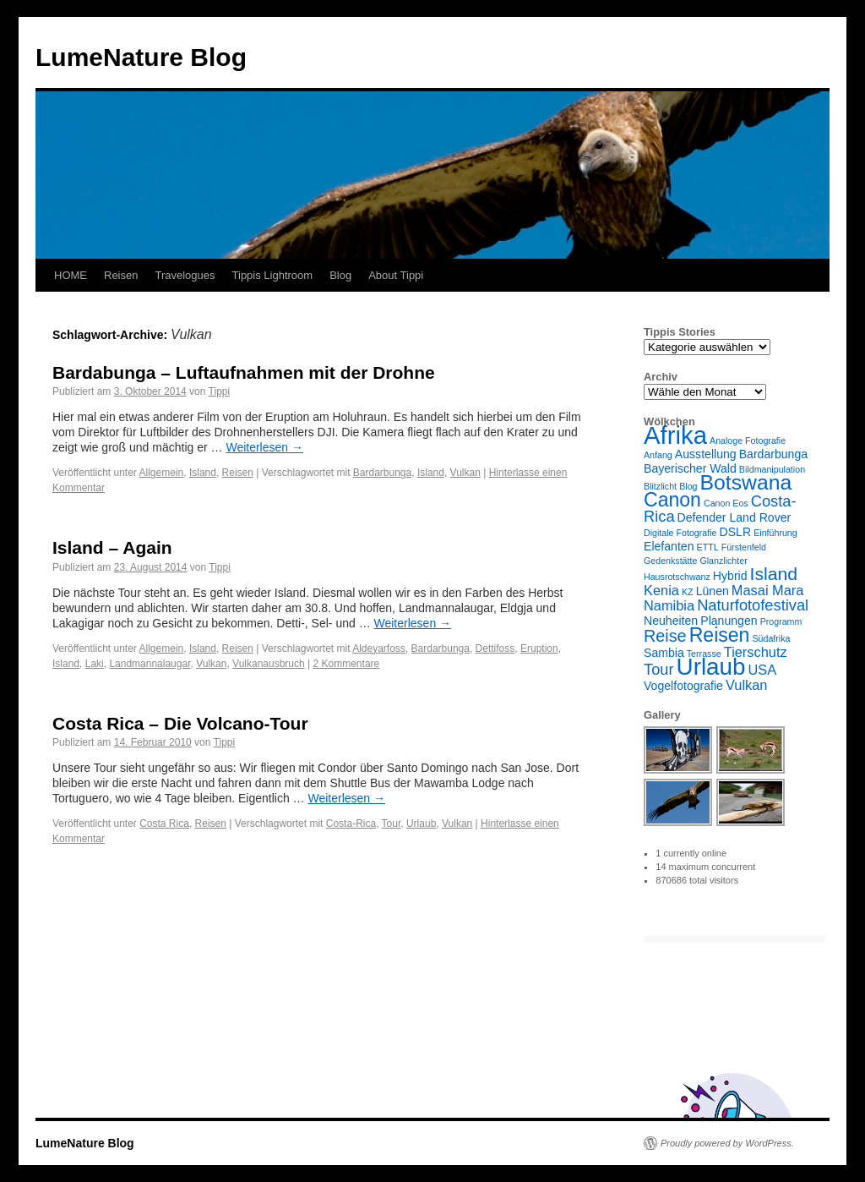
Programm (781, 621)
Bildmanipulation (772, 469)
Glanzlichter (723, 560)
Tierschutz (755, 651)
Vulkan (465, 473)
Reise (665, 636)
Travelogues (185, 275)
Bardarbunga (382, 473)
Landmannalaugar (149, 664)
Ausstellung (706, 454)
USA (762, 669)
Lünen (712, 591)
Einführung (775, 533)
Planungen (728, 620)
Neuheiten (671, 620)
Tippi (220, 391)
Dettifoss (495, 648)
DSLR (736, 532)
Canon (672, 500)
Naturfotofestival (752, 605)
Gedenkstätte (670, 560)
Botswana (746, 482)
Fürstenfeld (743, 547)
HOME (70, 275)
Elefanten (669, 546)
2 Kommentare (346, 664)
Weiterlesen (264, 447)
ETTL (708, 547)
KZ (688, 592)
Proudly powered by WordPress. (727, 1143)
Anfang (658, 455)
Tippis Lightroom (272, 275)
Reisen (121, 275)
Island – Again (112, 547)
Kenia (661, 590)
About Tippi (395, 275)
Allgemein (161, 473)
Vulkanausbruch (268, 664)
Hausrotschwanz (677, 577)
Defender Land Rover (734, 517)
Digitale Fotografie (680, 533)
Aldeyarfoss (378, 648)
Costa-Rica (351, 823)
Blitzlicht (660, 486)
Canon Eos (726, 503)
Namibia (669, 605)
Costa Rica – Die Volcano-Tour (180, 723)
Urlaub (421, 823)
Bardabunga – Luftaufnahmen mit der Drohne (243, 372)
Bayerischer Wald (690, 468)
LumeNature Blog (141, 57)
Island (202, 473)
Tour (391, 823)
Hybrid (730, 576)
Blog (340, 275)
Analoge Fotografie (748, 440)
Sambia (664, 652)
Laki (94, 664)
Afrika (675, 435)
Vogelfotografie (683, 685)
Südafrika (771, 638)
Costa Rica (164, 823)
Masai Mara (768, 590)
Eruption (539, 648)
